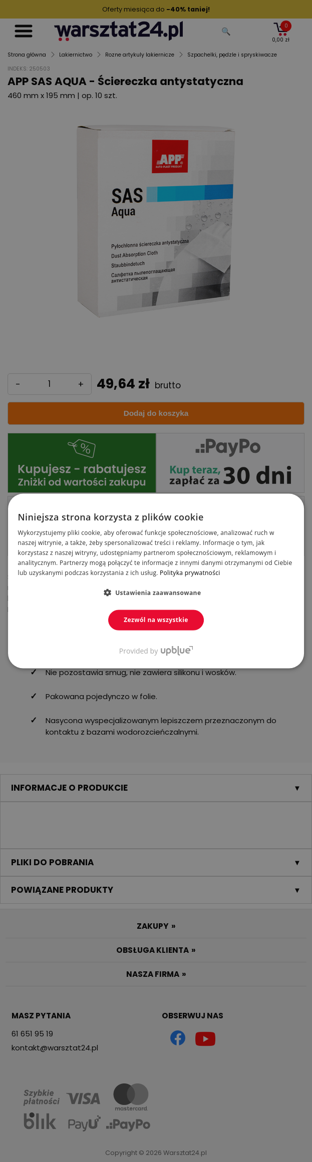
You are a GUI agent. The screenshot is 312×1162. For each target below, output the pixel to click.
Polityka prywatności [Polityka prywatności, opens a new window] (190, 572)
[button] (156, 593)
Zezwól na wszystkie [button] (156, 620)
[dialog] (156, 581)
